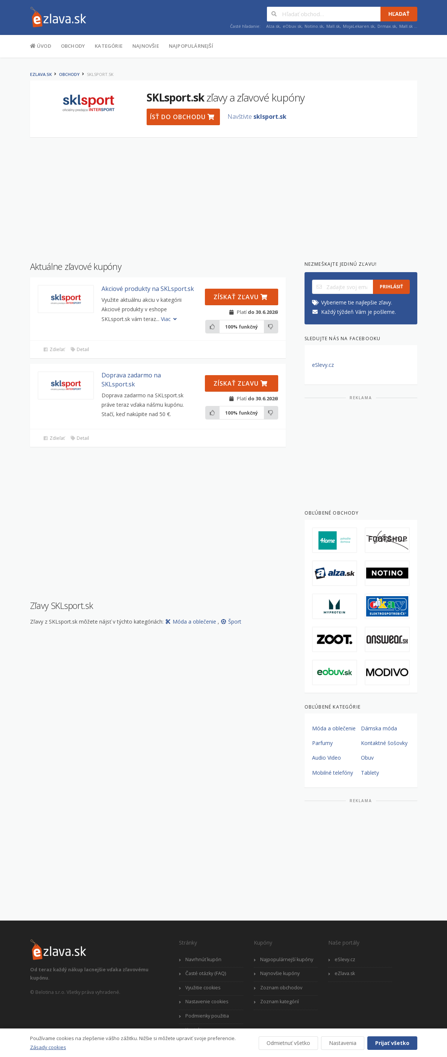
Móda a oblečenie (191, 621)
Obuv (367, 757)
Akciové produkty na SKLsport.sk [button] (148, 289)
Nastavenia (342, 1042)
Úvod (40, 45)
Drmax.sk (386, 26)
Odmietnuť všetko (288, 1042)
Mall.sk (333, 26)
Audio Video (326, 757)
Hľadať (398, 13)
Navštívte (256, 116)
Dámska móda (379, 728)
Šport (231, 621)
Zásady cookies (48, 1047)
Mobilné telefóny (332, 772)
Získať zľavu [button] (241, 297)
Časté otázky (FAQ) (205, 973)
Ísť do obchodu (182, 117)
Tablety (370, 772)
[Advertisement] (223, 195)
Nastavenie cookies (206, 1001)
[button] (66, 299)
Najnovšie (145, 45)
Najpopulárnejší (191, 45)
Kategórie (109, 45)
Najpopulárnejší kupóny (286, 959)
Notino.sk (314, 26)
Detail (79, 349)
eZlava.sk (41, 74)
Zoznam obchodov (281, 987)
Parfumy (322, 743)
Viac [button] (170, 319)
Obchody (73, 45)
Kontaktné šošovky (384, 743)
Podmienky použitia (207, 1016)
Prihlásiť (391, 286)
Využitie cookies (202, 987)
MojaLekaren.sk (358, 26)
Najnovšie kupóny (280, 973)
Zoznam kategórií (279, 1001)
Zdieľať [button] (54, 349)
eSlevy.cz (323, 364)
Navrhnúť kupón (203, 959)
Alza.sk (273, 26)
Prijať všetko (392, 1042)
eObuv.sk (292, 26)
